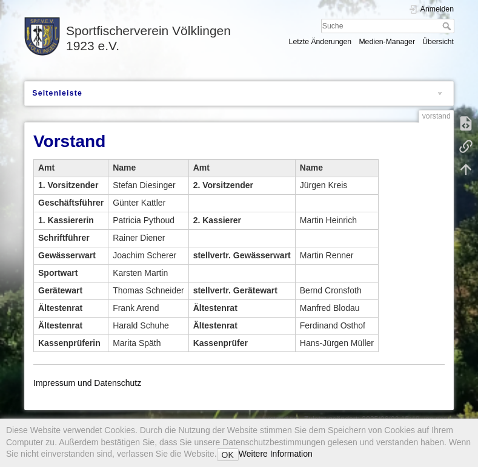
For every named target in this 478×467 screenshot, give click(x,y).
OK (228, 455)
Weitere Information (276, 454)
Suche (448, 26)
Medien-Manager (387, 42)
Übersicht (438, 42)
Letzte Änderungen (320, 42)
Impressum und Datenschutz (87, 383)
